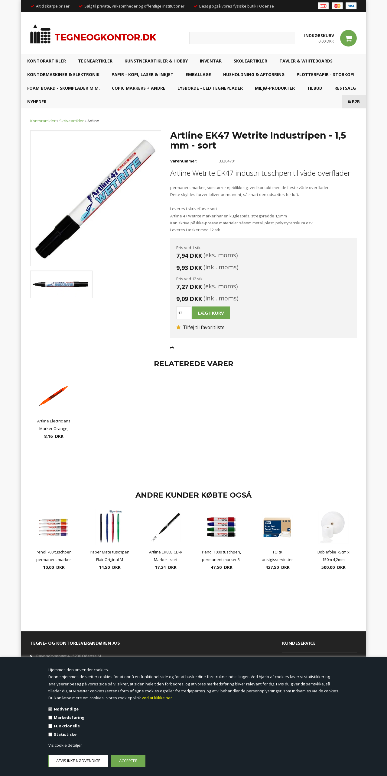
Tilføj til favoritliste (200, 327)
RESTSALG (345, 88)
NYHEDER (37, 101)
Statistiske (65, 734)
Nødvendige (66, 709)
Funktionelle (67, 726)
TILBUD (314, 88)
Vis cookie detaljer (65, 745)
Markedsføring (69, 717)
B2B (354, 101)
